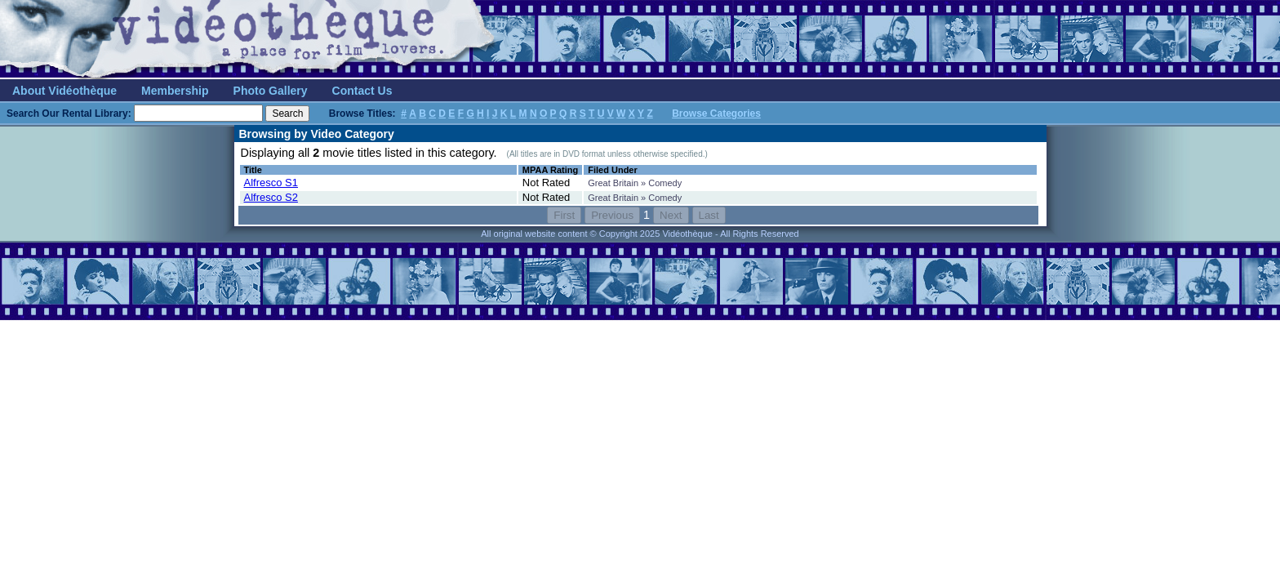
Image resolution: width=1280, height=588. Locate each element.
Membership (174, 90)
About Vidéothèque (64, 90)
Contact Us (362, 90)
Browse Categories (716, 113)
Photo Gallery (270, 90)
